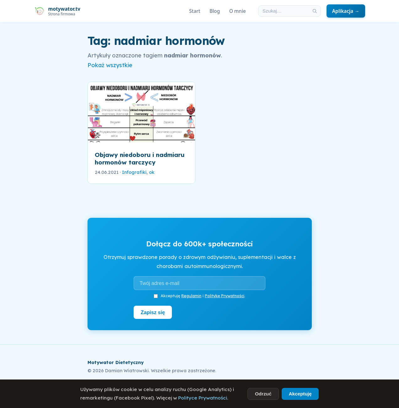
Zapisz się (153, 312)
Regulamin (191, 295)
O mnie (237, 11)
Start (194, 11)
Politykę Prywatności (224, 295)
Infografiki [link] (134, 172)
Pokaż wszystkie (110, 65)
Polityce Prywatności (202, 398)
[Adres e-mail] (199, 283)
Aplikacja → (345, 11)
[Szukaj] (315, 11)
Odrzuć (263, 393)
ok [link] (151, 172)
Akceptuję (300, 393)
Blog (215, 11)
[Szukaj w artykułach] (283, 11)
